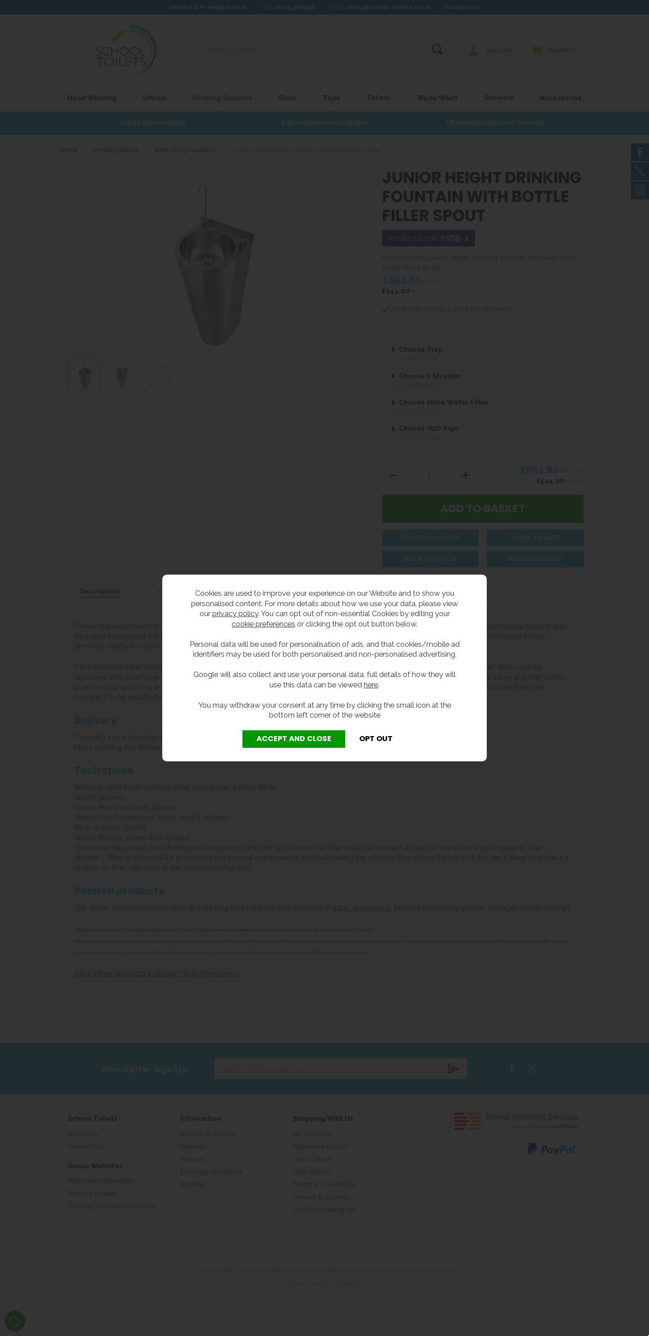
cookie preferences (263, 623)
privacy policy (235, 613)
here (371, 684)
